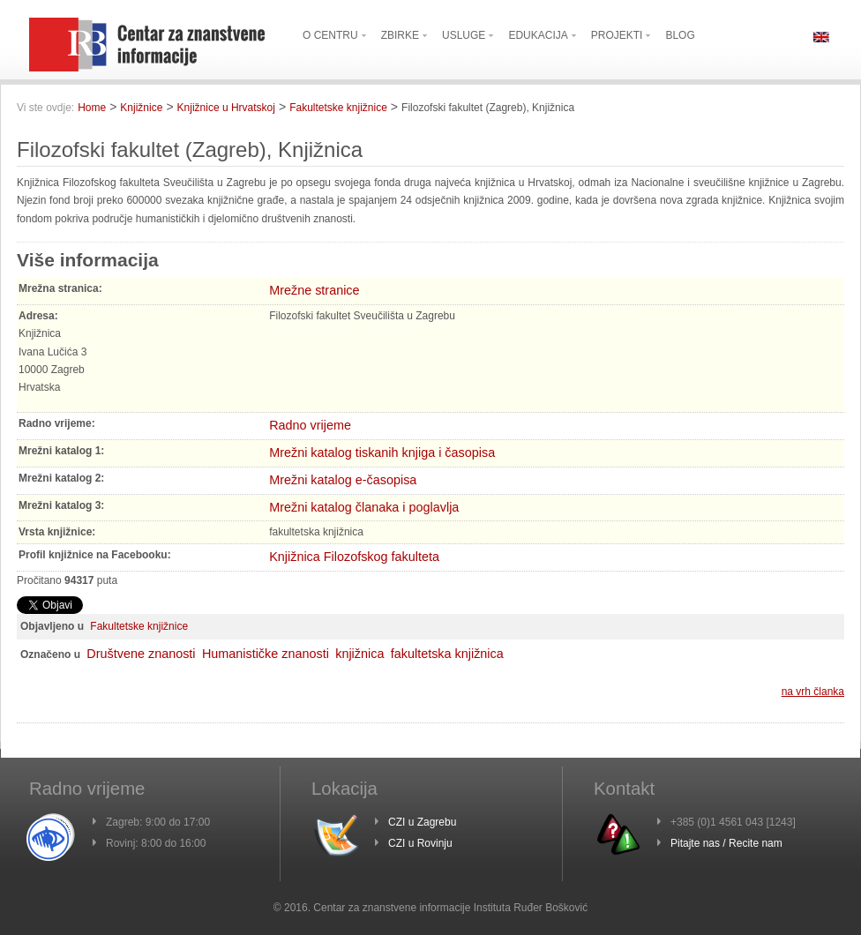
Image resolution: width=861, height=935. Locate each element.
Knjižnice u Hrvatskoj (226, 107)
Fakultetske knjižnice (338, 107)
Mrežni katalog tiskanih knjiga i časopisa (382, 452)
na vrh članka (813, 691)
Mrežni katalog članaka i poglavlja (364, 507)
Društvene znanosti (140, 654)
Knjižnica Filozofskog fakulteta (354, 557)
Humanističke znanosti (265, 654)
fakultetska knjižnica (447, 654)
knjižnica (359, 654)
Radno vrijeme (310, 425)
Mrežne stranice (314, 290)
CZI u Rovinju (420, 843)
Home (92, 107)
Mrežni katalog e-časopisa (342, 480)
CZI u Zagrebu (422, 822)
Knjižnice (141, 107)
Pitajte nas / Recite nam (726, 843)
